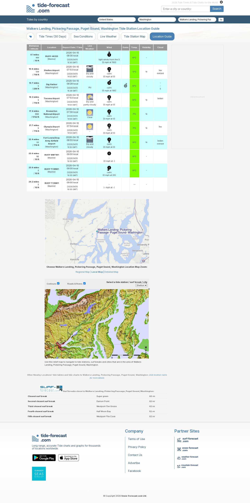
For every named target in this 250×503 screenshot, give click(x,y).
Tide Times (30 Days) (52, 36)
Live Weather (108, 36)
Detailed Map (111, 272)
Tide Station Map (134, 36)
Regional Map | (83, 272)
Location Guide (162, 36)
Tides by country (37, 19)
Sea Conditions (83, 36)
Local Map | (97, 272)
